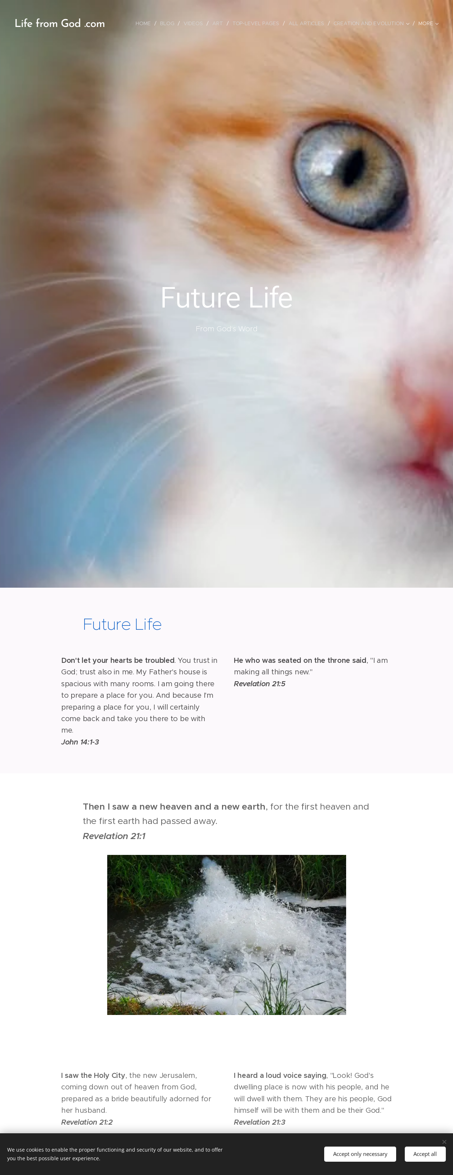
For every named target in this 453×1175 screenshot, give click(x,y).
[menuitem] (143, 23)
